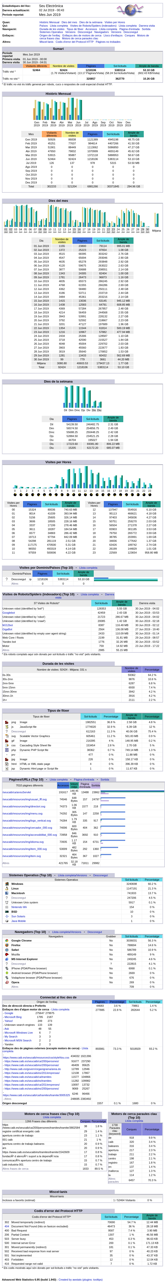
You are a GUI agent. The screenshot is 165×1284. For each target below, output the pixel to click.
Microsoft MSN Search (18, 1040)
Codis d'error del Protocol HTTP (74, 41)
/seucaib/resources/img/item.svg (21, 856)
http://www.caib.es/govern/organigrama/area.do (33, 1069)
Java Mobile (18, 921)
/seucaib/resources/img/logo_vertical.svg (26, 820)
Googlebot (8, 612)
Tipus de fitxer (75, 29)
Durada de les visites (52, 29)
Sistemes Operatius (51, 32)
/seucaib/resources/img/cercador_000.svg (27, 827)
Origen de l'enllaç (50, 35)
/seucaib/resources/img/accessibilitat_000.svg (29, 834)
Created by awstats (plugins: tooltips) (81, 1279)
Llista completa (59, 25)
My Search (11, 1036)
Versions (70, 32)
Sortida (146, 29)
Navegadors (101, 32)
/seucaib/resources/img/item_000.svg (24, 848)
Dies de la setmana (90, 22)
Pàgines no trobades (108, 41)
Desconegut (85, 32)
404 (7, 1226)
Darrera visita (147, 25)
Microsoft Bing (13, 1017)
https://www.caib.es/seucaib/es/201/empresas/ (32, 1072)
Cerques (130, 35)
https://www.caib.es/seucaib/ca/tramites (28, 1076)
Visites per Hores (115, 22)
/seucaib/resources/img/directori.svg (23, 806)
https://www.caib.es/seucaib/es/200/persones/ (32, 1088)
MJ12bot (7, 625)
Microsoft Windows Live (19, 1032)
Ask (6, 1028)
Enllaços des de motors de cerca (82, 35)
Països (44, 25)
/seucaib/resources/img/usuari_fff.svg (24, 799)
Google (9, 1013)
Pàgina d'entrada (129, 29)
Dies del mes (69, 22)
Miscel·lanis (46, 41)
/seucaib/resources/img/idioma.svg (23, 841)
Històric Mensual (49, 22)
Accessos (91, 29)
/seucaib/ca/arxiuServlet (16, 792)
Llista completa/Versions (72, 875)
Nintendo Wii (19, 907)
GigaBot (7, 629)
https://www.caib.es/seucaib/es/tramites (28, 1080)
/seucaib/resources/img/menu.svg (22, 813)
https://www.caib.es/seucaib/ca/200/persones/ (32, 1061)
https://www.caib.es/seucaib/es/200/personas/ (32, 1065)
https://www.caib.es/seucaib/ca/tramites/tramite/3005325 (36, 1095)
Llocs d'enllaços (113, 35)
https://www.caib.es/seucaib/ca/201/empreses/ (32, 1084)
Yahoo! (9, 1020)
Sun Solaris (18, 916)
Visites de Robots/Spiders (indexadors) (93, 25)
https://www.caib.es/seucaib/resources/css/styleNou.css (36, 1057)
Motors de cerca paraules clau (80, 38)
